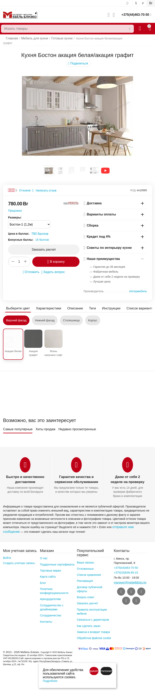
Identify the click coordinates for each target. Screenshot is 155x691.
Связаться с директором (93, 614)
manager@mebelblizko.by (130, 577)
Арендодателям (50, 594)
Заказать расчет (87, 598)
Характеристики (47, 305)
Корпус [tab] (92, 317)
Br (151, 3)
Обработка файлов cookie (94, 633)
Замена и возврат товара (93, 627)
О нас (43, 553)
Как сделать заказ (88, 621)
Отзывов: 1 (26, 187)
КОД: (133, 187)
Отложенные (85, 563)
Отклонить (106, 671)
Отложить (32, 268)
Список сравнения (89, 570)
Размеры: (15, 214)
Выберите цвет (17, 305)
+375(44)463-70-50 (135, 14)
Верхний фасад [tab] (16, 317)
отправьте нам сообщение (129, 523)
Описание (72, 305)
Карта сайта (48, 571)
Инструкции (106, 305)
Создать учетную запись (19, 558)
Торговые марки (50, 565)
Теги (89, 305)
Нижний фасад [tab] (44, 317)
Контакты (46, 616)
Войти (7, 553)
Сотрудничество (50, 610)
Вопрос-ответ (85, 592)
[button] (78, 60)
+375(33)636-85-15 (126, 567)
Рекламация (85, 576)
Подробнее (50, 681)
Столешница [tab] (71, 317)
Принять (93, 671)
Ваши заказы (85, 557)
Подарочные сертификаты (57, 559)
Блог (43, 578)
